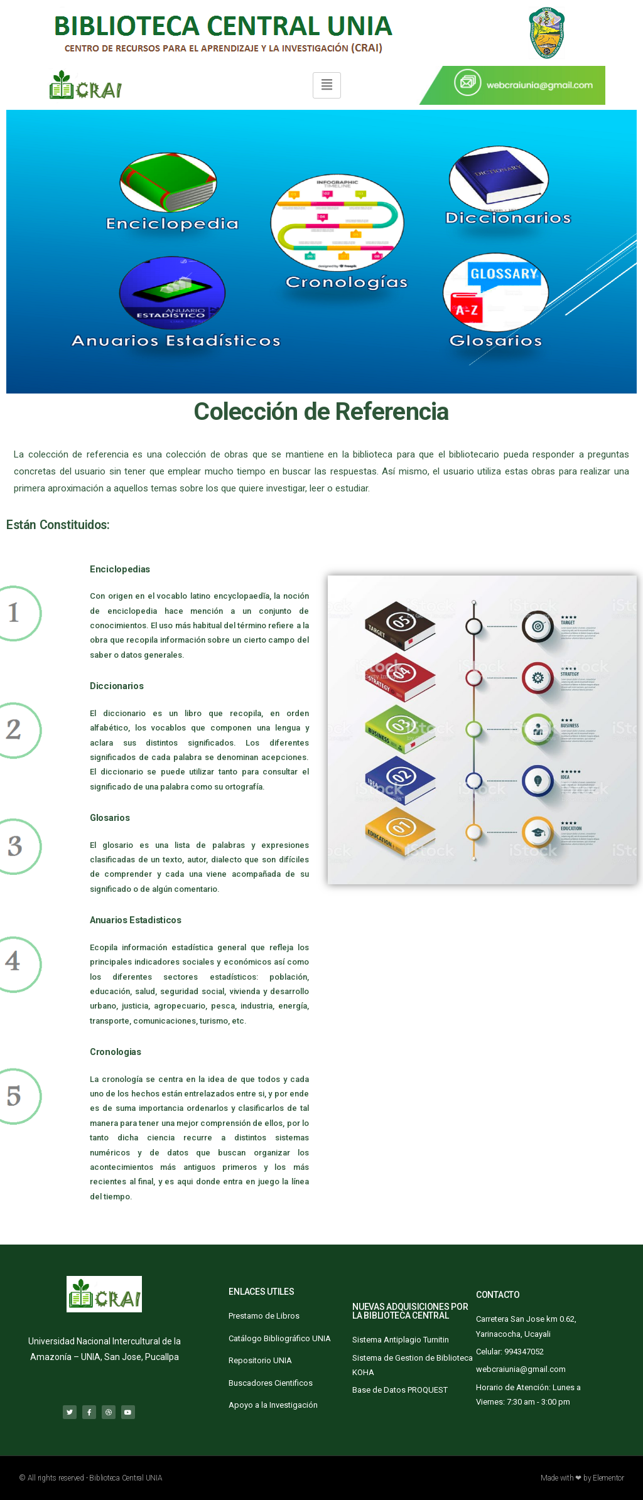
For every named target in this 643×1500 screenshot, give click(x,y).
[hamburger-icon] (327, 85)
